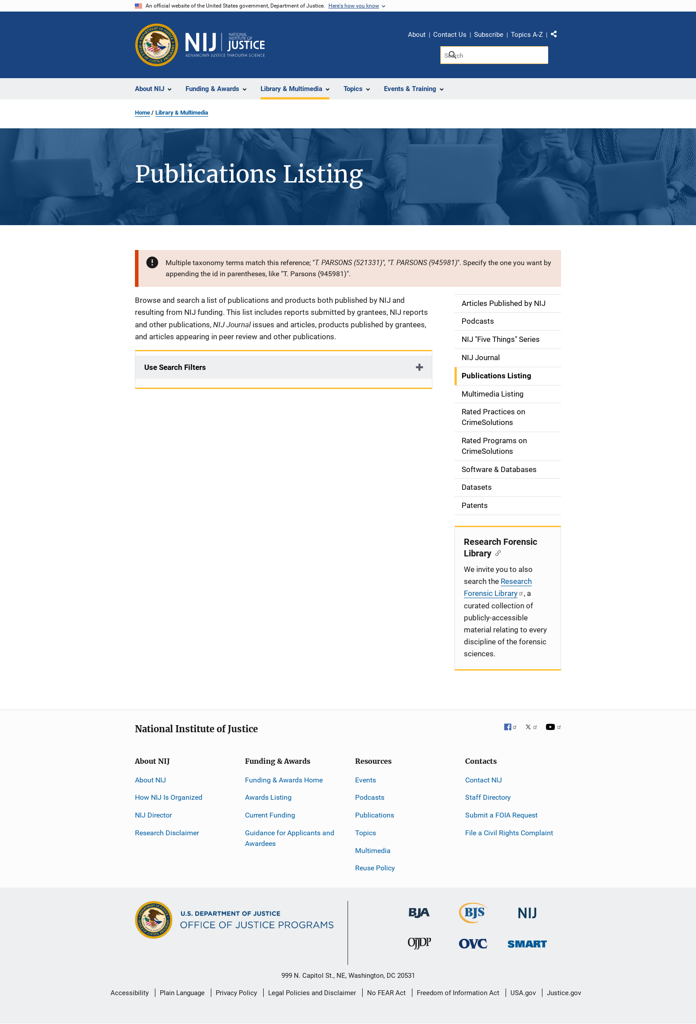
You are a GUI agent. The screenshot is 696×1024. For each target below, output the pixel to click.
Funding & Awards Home (284, 780)
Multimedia (373, 850)
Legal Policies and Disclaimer (312, 993)
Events (365, 780)
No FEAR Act (386, 993)
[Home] (225, 45)
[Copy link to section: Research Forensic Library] (496, 552)
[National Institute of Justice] (527, 909)
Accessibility (130, 993)
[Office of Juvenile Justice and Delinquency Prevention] (419, 945)
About (417, 35)
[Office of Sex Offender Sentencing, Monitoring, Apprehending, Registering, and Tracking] (527, 941)
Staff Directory (488, 797)
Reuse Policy (375, 868)
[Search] (494, 55)
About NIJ (150, 780)
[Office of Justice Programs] (156, 45)
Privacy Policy (236, 993)
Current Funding (270, 815)
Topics (365, 833)
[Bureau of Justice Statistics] (473, 919)
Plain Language (182, 993)
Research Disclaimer (167, 833)
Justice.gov (564, 993)
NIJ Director (153, 815)
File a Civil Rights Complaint (509, 833)
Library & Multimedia (181, 112)
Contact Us (450, 35)
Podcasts (369, 797)
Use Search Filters (175, 367)
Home (142, 112)
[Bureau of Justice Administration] (419, 909)
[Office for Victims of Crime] (473, 943)
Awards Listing (268, 797)
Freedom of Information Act (458, 993)
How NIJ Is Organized (168, 797)
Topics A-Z (527, 35)
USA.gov (523, 993)
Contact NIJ (483, 780)
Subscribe (488, 35)
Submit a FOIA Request (501, 815)
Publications (374, 815)
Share (557, 36)
